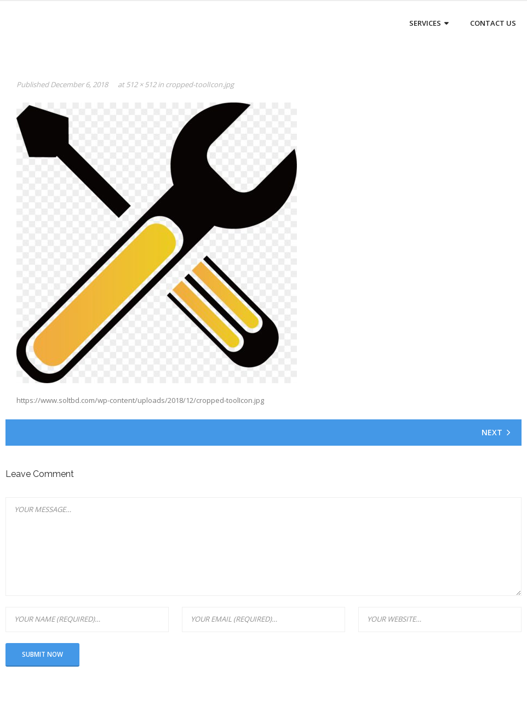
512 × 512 (141, 84)
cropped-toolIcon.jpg (199, 84)
